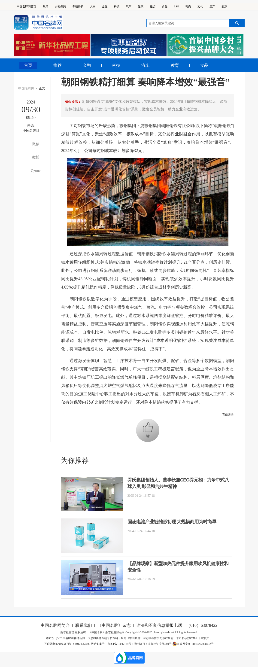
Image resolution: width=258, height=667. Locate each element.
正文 (42, 88)
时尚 (188, 6)
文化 (200, 6)
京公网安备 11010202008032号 (193, 644)
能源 (224, 6)
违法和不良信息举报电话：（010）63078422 (176, 625)
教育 (175, 65)
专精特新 (77, 6)
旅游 (152, 6)
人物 (92, 6)
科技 (116, 6)
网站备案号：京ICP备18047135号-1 (112, 644)
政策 (45, 6)
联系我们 (83, 625)
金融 (104, 6)
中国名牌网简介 (55, 625)
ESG (176, 6)
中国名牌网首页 (26, 6)
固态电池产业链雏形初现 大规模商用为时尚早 (171, 521)
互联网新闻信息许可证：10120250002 (67, 644)
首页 (28, 65)
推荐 (57, 65)
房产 (212, 6)
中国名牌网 (26, 88)
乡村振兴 (60, 6)
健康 (140, 6)
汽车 (128, 6)
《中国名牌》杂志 (114, 625)
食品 (164, 6)
